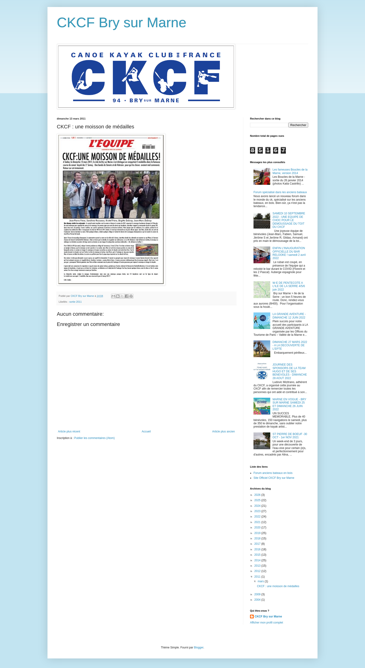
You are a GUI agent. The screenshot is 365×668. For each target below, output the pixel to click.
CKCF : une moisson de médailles (278, 586)
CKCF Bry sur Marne (121, 22)
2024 (257, 505)
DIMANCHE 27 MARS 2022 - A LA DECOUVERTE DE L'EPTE (290, 345)
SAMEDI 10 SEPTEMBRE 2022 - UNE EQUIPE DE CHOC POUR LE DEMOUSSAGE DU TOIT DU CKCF (289, 220)
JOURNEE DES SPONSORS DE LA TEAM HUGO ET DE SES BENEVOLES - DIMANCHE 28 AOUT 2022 (290, 371)
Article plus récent (69, 431)
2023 (257, 511)
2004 (257, 599)
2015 (257, 554)
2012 (257, 571)
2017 (257, 543)
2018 (257, 538)
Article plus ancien (223, 431)
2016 (257, 549)
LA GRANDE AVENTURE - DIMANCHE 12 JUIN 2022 (289, 315)
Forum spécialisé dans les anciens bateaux (280, 192)
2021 (257, 522)
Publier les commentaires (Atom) (94, 438)
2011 (257, 576)
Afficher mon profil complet (266, 622)
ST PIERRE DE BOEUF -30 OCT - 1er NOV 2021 (290, 435)
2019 (257, 533)
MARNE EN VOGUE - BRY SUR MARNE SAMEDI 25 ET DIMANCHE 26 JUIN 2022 (289, 404)
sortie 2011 (75, 301)
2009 (257, 594)
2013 (257, 565)
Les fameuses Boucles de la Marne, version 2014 (290, 171)
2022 (257, 516)
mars (261, 581)
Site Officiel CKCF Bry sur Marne (273, 478)
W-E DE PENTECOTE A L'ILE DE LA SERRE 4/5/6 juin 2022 (289, 286)
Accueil (146, 431)
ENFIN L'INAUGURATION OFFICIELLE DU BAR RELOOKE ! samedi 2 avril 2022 (289, 253)
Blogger (198, 647)
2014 (257, 560)
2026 (257, 495)
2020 (257, 527)
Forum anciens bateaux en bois (272, 473)
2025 (257, 500)
